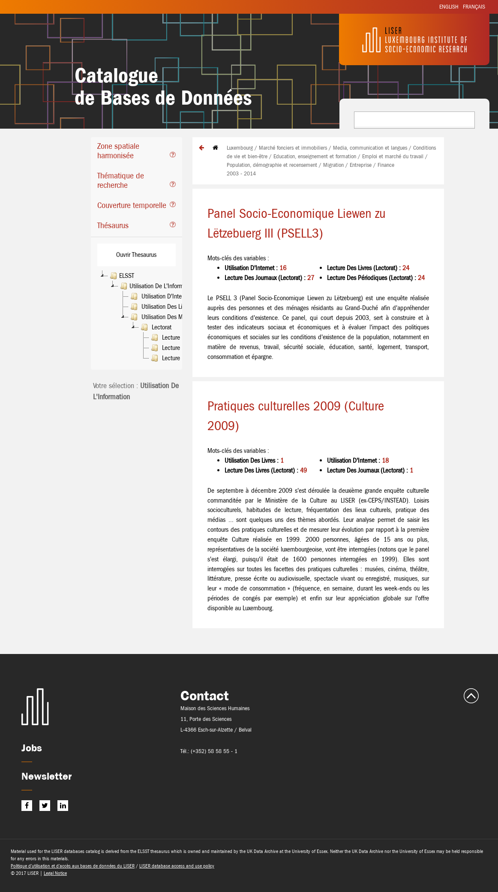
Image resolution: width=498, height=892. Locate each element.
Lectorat (155, 327)
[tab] (136, 152)
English (449, 6)
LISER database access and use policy (176, 866)
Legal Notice (55, 873)
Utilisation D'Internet (160, 296)
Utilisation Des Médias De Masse (175, 317)
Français (474, 6)
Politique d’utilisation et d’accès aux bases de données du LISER (73, 866)
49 (303, 470)
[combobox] (414, 120)
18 (385, 460)
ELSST (121, 276)
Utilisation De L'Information (156, 286)
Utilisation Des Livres (160, 306)
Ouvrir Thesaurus (136, 254)
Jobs (31, 747)
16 (282, 268)
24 (405, 268)
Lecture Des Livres (178, 348)
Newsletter (46, 776)
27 (310, 278)
